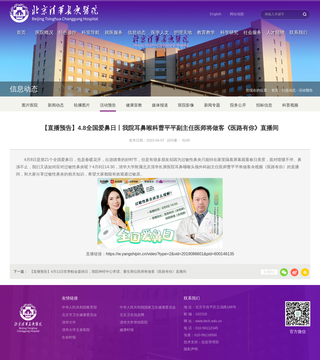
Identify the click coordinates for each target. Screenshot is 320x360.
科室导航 (91, 26)
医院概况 (44, 26)
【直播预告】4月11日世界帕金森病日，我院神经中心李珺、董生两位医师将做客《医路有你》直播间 (108, 272)
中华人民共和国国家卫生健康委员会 (148, 307)
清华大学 (69, 322)
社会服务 (252, 26)
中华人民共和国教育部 (79, 307)
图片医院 (30, 105)
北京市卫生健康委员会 (79, 315)
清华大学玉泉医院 (76, 330)
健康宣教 (134, 105)
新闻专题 (212, 105)
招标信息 (264, 105)
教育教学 (206, 26)
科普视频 (290, 105)
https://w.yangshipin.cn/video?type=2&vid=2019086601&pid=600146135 (170, 254)
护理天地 (183, 26)
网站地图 (237, 14)
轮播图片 (82, 105)
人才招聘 (275, 26)
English (215, 14)
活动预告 (306, 90)
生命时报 (69, 337)
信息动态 (137, 26)
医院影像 (186, 105)
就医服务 (114, 26)
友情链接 (70, 298)
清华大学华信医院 (134, 322)
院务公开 (238, 105)
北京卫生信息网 (132, 315)
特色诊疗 (68, 26)
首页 (21, 26)
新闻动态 (56, 105)
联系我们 (298, 26)
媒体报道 (160, 105)
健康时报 (127, 330)
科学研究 (229, 26)
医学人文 (160, 26)
